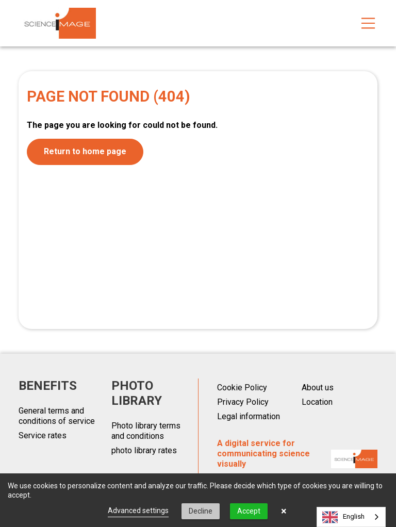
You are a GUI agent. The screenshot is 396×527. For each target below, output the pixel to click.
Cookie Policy (242, 387)
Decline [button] (200, 511)
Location (317, 402)
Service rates (43, 435)
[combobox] (351, 517)
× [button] (284, 511)
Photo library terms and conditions (145, 431)
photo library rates (144, 450)
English (343, 517)
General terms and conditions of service (57, 416)
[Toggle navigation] (368, 23)
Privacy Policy (243, 402)
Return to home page (85, 151)
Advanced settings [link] (138, 510)
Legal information (248, 416)
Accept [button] (248, 511)
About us (318, 387)
